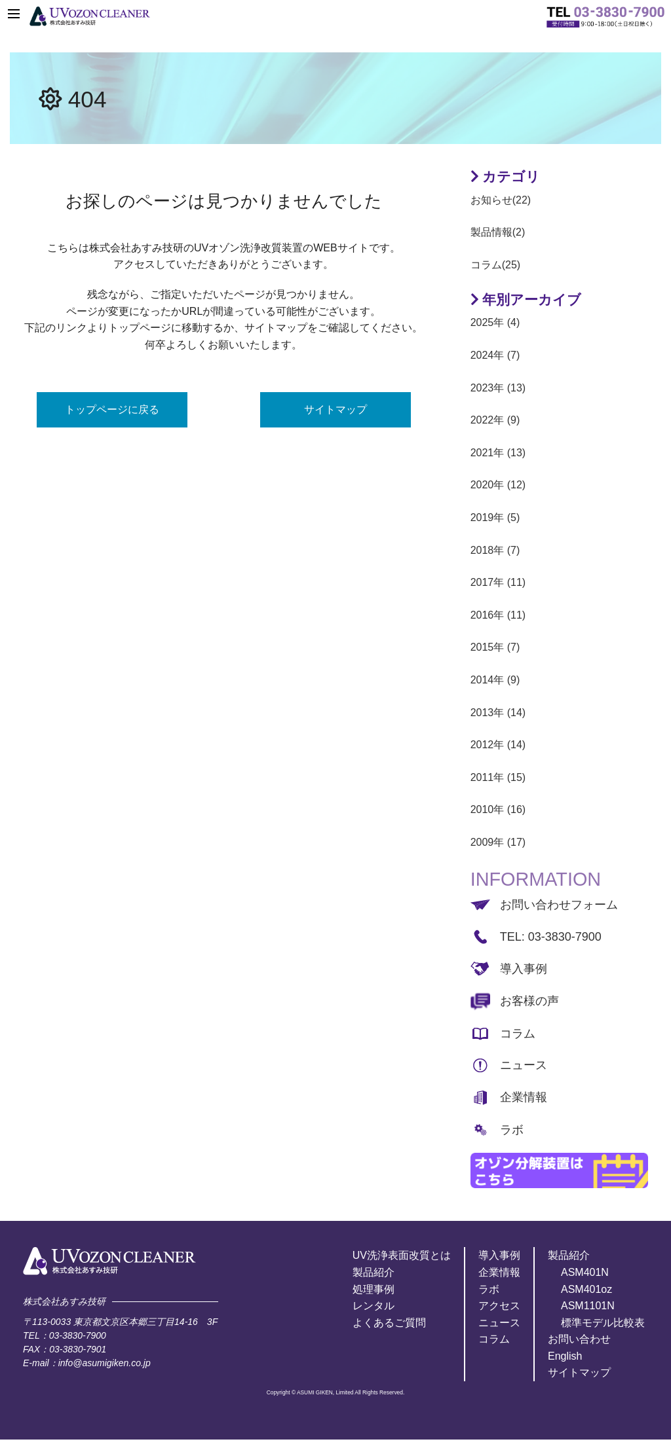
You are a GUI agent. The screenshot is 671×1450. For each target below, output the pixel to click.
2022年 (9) (495, 420)
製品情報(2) (498, 232)
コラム (517, 1033)
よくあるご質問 (389, 1322)
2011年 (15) (498, 777)
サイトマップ (335, 409)
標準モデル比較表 (603, 1322)
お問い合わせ (579, 1339)
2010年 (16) (498, 809)
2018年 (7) (495, 550)
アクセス (499, 1305)
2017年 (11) (498, 582)
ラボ (512, 1129)
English (565, 1356)
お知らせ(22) (500, 200)
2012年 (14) (498, 744)
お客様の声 (529, 1000)
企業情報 (523, 1097)
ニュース (523, 1065)
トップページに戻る (112, 409)
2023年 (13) (498, 387)
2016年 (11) (498, 615)
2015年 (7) (495, 647)
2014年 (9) (495, 679)
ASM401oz (586, 1289)
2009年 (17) (498, 842)
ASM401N (585, 1272)
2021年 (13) (498, 452)
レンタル (373, 1305)
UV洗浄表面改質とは (402, 1255)
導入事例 (523, 968)
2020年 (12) (498, 484)
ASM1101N (588, 1305)
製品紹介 (373, 1272)
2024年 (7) (495, 355)
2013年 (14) (498, 712)
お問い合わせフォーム (559, 904)
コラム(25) (495, 264)
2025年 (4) (495, 322)
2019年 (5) (495, 517)
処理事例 (373, 1289)
